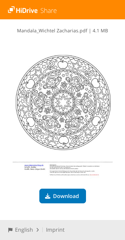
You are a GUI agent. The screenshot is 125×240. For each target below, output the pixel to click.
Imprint (55, 229)
